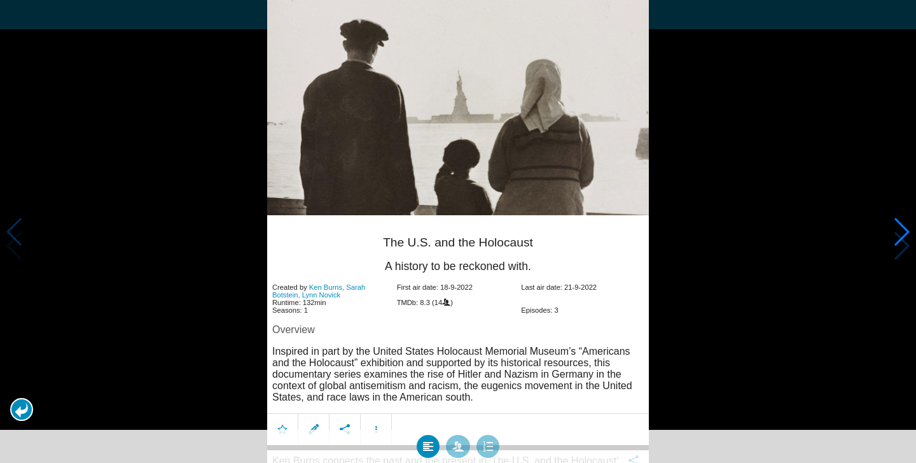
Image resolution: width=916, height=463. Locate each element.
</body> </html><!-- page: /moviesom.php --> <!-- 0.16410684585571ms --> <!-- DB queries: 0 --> (458, 231)
